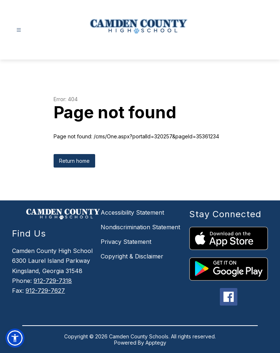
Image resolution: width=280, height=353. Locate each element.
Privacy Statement (126, 241)
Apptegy (155, 342)
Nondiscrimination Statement (140, 227)
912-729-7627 (45, 290)
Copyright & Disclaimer (132, 256)
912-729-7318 (53, 280)
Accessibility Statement (132, 212)
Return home (74, 161)
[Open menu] (19, 30)
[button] (15, 338)
